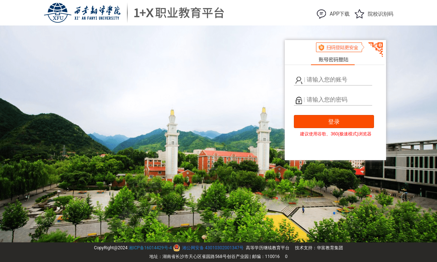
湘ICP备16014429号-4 (150, 247)
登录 (334, 122)
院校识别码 (380, 14)
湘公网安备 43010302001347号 (213, 247)
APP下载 (340, 14)
